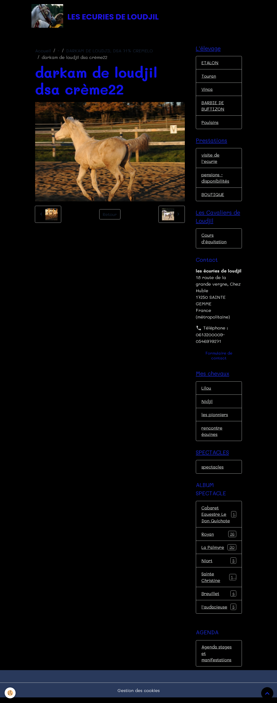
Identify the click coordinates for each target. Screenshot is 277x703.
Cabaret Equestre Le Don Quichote (219, 517)
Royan (218, 538)
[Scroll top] (267, 693)
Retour (110, 215)
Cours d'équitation (214, 240)
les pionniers (214, 417)
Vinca (207, 90)
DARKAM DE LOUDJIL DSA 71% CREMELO (109, 51)
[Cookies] (10, 692)
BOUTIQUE (212, 196)
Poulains (210, 123)
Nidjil (207, 404)
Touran (209, 77)
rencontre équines (212, 434)
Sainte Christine (218, 581)
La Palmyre (218, 551)
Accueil (43, 51)
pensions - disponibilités (215, 179)
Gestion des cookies (138, 695)
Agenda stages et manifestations (216, 657)
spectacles (212, 470)
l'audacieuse (218, 611)
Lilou (206, 391)
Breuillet (218, 598)
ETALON (209, 63)
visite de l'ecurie (210, 159)
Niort (218, 565)
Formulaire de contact (219, 358)
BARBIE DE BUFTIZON (213, 107)
